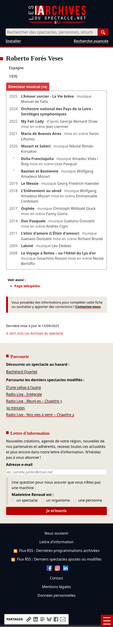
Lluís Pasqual (66, 163)
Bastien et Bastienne (39, 171)
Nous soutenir (56, 533)
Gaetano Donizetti (79, 220)
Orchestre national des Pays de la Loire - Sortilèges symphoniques (57, 111)
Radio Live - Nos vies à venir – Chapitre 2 (40, 414)
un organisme (55, 500)
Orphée (27, 208)
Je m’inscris (56, 510)
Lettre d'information (56, 541)
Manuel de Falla (34, 101)
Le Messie (30, 183)
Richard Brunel (90, 238)
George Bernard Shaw (78, 121)
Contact (56, 578)
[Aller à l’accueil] (57, 23)
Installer (13, 40)
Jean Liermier (57, 126)
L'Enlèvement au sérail (41, 190)
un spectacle (25, 500)
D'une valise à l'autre (23, 387)
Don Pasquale (33, 220)
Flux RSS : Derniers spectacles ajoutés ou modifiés (56, 559)
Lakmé (27, 245)
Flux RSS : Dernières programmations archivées (56, 550)
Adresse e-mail (19, 465)
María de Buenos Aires (41, 133)
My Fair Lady (32, 121)
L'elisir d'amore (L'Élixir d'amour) (50, 233)
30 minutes (15, 407)
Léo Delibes (61, 245)
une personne (88, 500)
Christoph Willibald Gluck (74, 208)
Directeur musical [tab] (27, 86)
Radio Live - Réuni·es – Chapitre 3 (34, 401)
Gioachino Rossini (52, 258)
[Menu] (107, 621)
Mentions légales (56, 586)
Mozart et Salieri (36, 146)
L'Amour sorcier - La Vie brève (47, 96)
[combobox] (52, 32)
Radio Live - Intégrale (24, 394)
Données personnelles (56, 595)
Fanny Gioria (56, 213)
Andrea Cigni (57, 226)
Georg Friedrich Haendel (78, 183)
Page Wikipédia (27, 286)
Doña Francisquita (37, 158)
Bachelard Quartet (21, 371)
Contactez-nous (87, 307)
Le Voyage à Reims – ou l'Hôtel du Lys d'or (58, 253)
